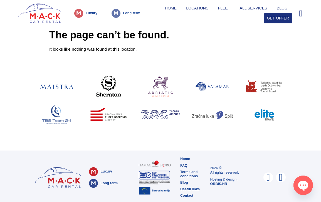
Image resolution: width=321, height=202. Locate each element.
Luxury (91, 13)
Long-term (131, 13)
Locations (197, 8)
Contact (186, 196)
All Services (253, 8)
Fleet (224, 8)
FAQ (183, 165)
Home (171, 8)
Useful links (190, 189)
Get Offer (278, 18)
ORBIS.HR (218, 184)
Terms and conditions (189, 174)
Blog (282, 8)
